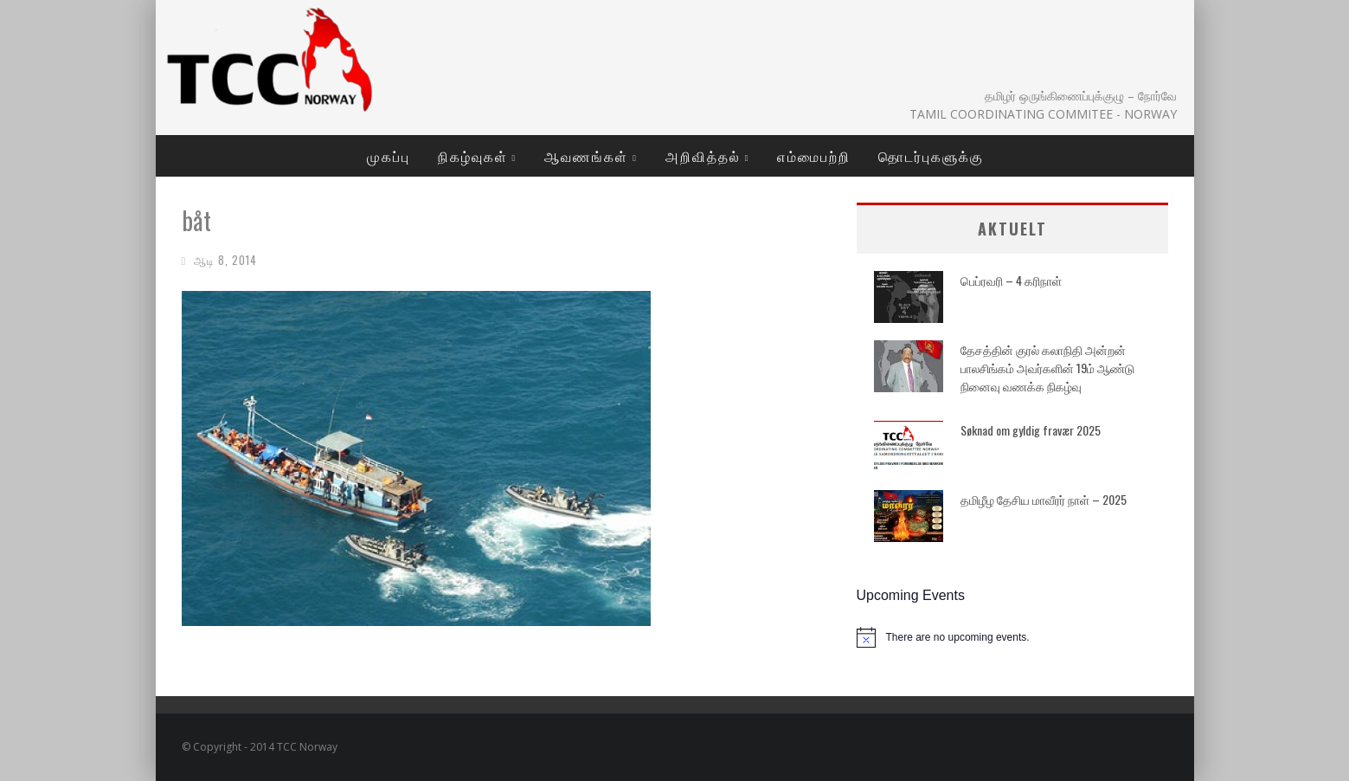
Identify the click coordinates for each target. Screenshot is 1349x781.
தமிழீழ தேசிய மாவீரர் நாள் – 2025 (1043, 499)
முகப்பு (388, 155)
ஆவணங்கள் (586, 155)
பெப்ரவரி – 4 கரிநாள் (1011, 280)
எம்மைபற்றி (814, 155)
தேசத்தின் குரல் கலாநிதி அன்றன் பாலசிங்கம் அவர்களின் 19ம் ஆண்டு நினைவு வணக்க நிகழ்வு (1047, 367)
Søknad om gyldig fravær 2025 (1030, 430)
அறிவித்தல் (703, 155)
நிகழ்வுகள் (473, 155)
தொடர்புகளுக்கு (931, 155)
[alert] (1012, 637)
